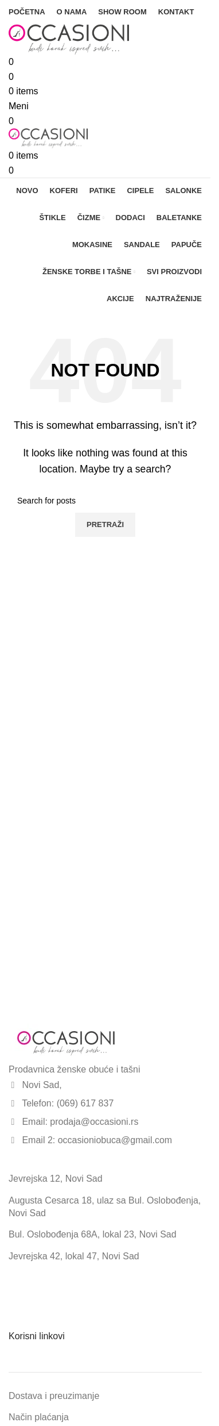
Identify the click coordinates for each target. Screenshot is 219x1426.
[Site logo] (69, 39)
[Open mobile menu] (19, 106)
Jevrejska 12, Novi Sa (53, 1178)
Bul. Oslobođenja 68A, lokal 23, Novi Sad (93, 1234)
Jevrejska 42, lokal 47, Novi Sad (74, 1256)
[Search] (105, 501)
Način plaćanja (39, 1417)
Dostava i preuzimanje (54, 1396)
